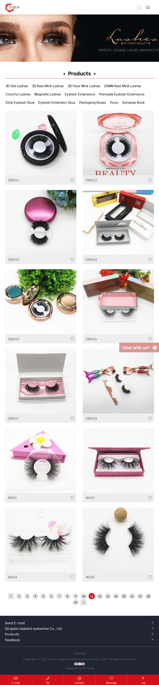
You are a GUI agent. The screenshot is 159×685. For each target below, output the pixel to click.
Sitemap (79, 653)
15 (123, 596)
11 (91, 596)
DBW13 (13, 259)
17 (140, 596)
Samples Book (133, 102)
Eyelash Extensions (80, 94)
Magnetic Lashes (47, 94)
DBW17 (13, 418)
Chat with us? (136, 347)
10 (83, 596)
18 (148, 596)
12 (99, 596)
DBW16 (91, 338)
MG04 (12, 576)
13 (107, 596)
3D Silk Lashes (17, 85)
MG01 (12, 497)
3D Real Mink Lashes (48, 85)
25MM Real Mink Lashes (122, 85)
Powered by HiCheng (79, 668)
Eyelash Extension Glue (56, 102)
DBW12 (91, 180)
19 (75, 602)
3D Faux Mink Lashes (84, 85)
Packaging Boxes (92, 102)
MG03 (90, 497)
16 (132, 596)
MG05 (90, 576)
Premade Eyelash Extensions (122, 94)
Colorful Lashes (18, 94)
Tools (114, 102)
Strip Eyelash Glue (20, 102)
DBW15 (13, 338)
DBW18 (91, 418)
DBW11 (13, 180)
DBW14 (91, 259)
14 (115, 596)
